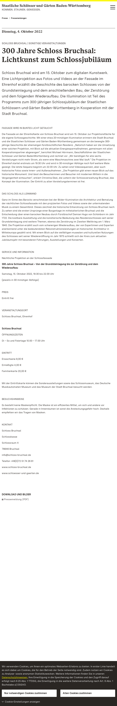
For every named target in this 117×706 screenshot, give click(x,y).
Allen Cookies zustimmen (77, 693)
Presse (5, 18)
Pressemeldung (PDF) (16, 499)
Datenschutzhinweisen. (15, 677)
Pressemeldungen (19, 18)
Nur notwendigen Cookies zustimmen (25, 693)
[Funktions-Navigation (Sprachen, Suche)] (112, 7)
